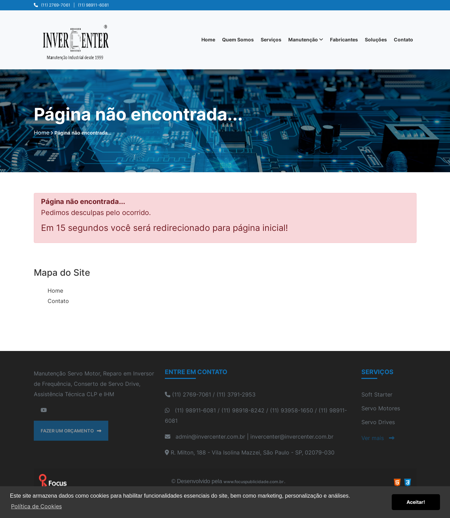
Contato (403, 39)
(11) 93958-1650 (291, 410)
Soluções (376, 39)
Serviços (271, 39)
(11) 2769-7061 (55, 5)
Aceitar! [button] (416, 502)
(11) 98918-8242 (242, 410)
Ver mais (377, 437)
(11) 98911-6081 (93, 5)
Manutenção (305, 39)
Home (208, 39)
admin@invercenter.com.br (210, 436)
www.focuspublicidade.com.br (253, 481)
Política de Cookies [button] (36, 506)
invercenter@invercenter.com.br (291, 436)
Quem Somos (238, 39)
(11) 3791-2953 (236, 394)
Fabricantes (344, 39)
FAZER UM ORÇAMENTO (71, 430)
